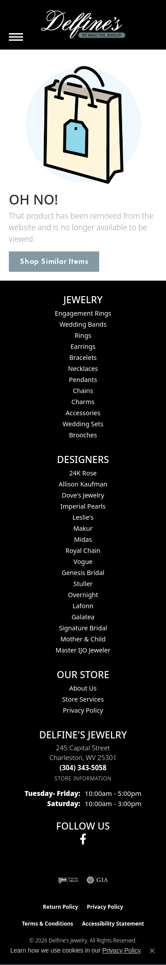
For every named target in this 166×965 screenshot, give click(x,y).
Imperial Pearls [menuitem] (83, 506)
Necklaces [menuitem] (83, 368)
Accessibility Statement (113, 923)
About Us (83, 688)
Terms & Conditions (47, 923)
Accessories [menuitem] (83, 413)
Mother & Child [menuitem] (82, 639)
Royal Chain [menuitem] (83, 550)
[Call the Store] (83, 767)
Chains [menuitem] (83, 390)
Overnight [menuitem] (83, 595)
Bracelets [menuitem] (83, 357)
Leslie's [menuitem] (83, 517)
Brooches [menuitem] (83, 435)
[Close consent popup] (152, 950)
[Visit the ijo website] (68, 880)
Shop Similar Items (54, 261)
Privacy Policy (83, 710)
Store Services (83, 699)
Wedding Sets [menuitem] (82, 424)
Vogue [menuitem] (83, 561)
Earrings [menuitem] (82, 346)
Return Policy (60, 907)
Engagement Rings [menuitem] (83, 313)
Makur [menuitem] (83, 528)
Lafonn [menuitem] (83, 606)
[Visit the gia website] (97, 880)
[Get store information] (83, 778)
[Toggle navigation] (16, 37)
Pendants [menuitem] (83, 379)
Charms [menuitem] (82, 402)
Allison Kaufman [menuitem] (83, 484)
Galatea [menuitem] (83, 617)
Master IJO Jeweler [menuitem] (83, 650)
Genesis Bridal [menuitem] (83, 572)
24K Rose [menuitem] (83, 473)
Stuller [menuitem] (83, 583)
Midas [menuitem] (83, 539)
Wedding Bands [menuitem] (82, 324)
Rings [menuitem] (83, 335)
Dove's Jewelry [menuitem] (83, 495)
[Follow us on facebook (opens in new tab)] (83, 839)
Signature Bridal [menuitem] (83, 628)
